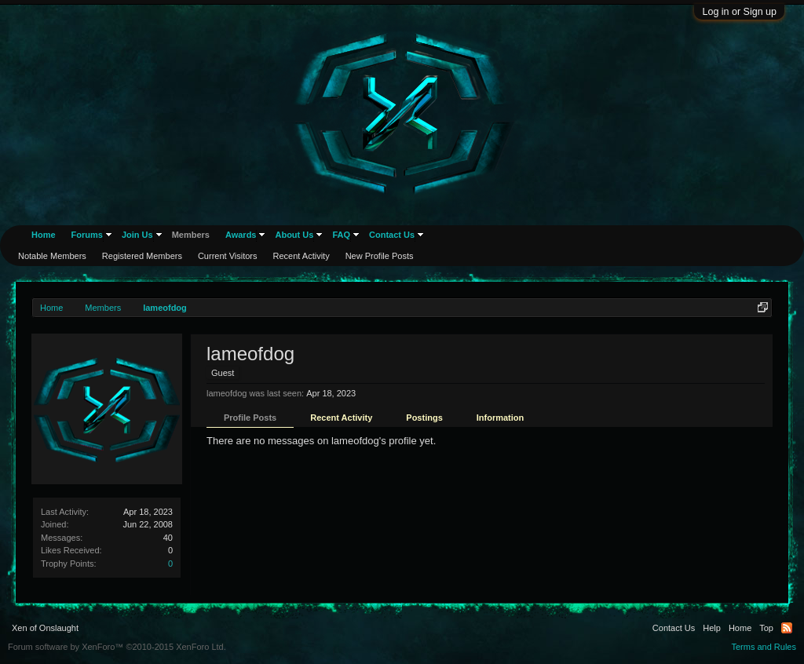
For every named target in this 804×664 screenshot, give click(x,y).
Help (712, 628)
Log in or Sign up (739, 11)
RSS (786, 627)
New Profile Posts (379, 256)
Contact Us (392, 234)
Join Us (137, 234)
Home (43, 234)
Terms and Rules (763, 646)
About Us (294, 234)
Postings (424, 417)
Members (191, 234)
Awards (241, 234)
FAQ (341, 234)
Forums (87, 234)
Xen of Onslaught (45, 628)
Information (500, 417)
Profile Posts (250, 417)
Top (766, 628)
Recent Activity (341, 417)
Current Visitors (228, 256)
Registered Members (142, 256)
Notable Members (52, 256)
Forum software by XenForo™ (117, 646)
